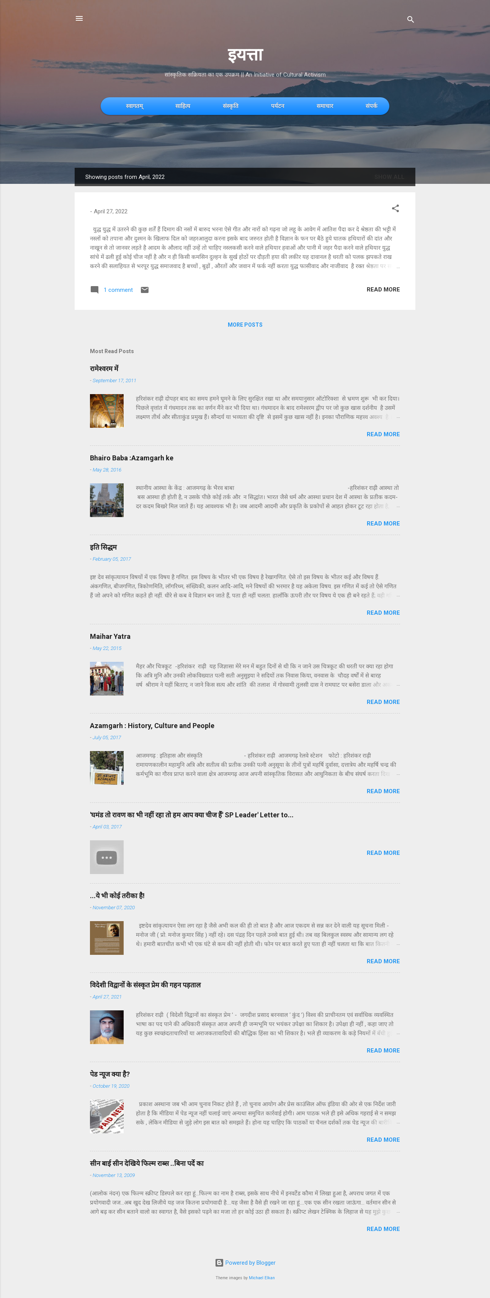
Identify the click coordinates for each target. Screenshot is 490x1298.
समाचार (325, 106)
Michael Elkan (262, 1277)
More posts (245, 325)
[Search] (410, 21)
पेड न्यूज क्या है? (110, 1074)
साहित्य (182, 106)
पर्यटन (277, 106)
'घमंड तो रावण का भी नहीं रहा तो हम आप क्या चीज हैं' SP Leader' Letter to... (192, 815)
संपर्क (371, 106)
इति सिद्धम (103, 547)
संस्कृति (230, 106)
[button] (395, 210)
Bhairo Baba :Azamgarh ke (131, 458)
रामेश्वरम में (104, 369)
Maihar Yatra (110, 636)
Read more (383, 289)
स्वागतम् (134, 106)
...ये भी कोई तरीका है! (117, 896)
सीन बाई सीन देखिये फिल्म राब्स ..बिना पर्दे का (147, 1163)
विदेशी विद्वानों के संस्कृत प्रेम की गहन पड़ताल (145, 985)
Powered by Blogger (245, 1262)
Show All (389, 177)
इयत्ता (245, 54)
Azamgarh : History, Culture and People (152, 726)
